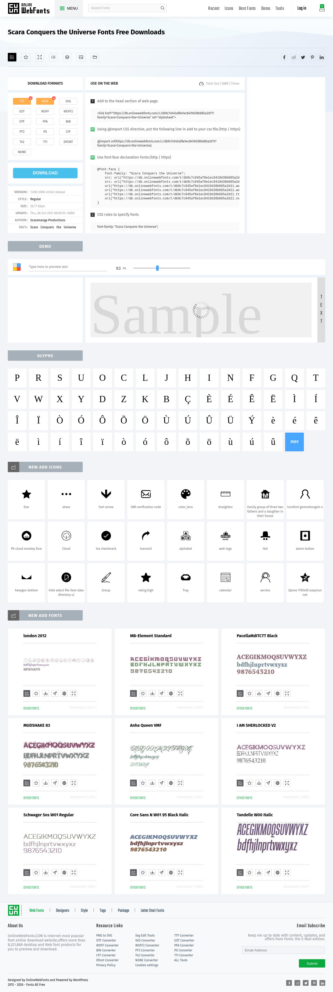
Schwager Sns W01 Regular (48, 814)
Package (123, 910)
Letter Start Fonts (152, 910)
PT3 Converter (145, 950)
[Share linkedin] (321, 57)
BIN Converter (106, 950)
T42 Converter (145, 955)
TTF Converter (184, 935)
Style (84, 910)
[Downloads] (45, 693)
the (58, 227)
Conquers (47, 227)
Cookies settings (146, 965)
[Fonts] (95, 57)
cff (68, 132)
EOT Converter (184, 940)
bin (68, 121)
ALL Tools (181, 960)
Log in (301, 8)
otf (22, 121)
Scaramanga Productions (47, 220)
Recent (213, 8)
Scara (34, 227)
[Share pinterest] (312, 57)
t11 (45, 142)
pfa (45, 121)
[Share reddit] (293, 57)
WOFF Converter (107, 945)
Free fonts (31, 9)
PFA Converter (184, 945)
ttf (22, 101)
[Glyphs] (53, 57)
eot (21, 111)
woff (45, 111)
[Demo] (39, 57)
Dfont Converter (107, 960)
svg (68, 101)
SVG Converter (145, 940)
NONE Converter (146, 960)
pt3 (22, 132)
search (162, 8)
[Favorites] (26, 57)
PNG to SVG (104, 935)
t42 (22, 142)
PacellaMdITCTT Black (257, 635)
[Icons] (81, 57)
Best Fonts (247, 8)
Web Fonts (36, 910)
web (45, 101)
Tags (103, 910)
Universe (70, 227)
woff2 (68, 111)
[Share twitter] (303, 57)
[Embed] (64, 693)
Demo (265, 8)
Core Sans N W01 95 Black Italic (159, 814)
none (22, 152)
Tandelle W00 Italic (255, 814)
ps (45, 132)
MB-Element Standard (150, 635)
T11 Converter (183, 955)
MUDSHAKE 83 (36, 725)
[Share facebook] (284, 57)
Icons (229, 8)
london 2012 (34, 635)
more (294, 442)
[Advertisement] (286, 155)
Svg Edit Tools (145, 935)
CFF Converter (106, 955)
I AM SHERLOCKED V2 (256, 725)
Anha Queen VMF (146, 725)
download (45, 173)
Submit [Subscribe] (312, 963)
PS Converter (183, 950)
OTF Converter (106, 940)
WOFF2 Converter (147, 945)
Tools (280, 8)
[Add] (12, 57)
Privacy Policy (106, 965)
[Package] (67, 57)
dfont (68, 142)
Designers (62, 910)
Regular (35, 199)
